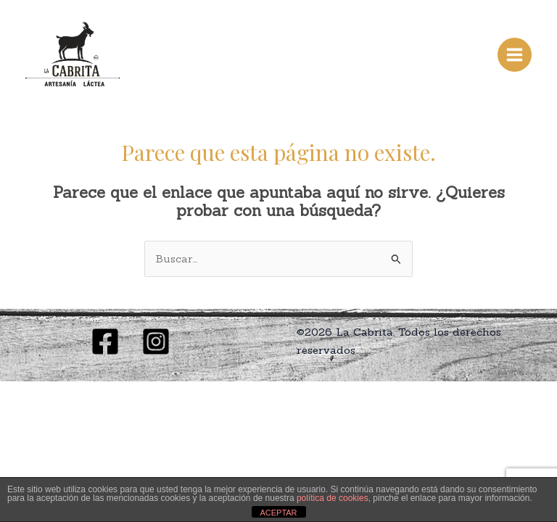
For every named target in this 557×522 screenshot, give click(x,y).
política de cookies (332, 498)
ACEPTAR (278, 512)
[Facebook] (105, 341)
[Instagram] (155, 341)
